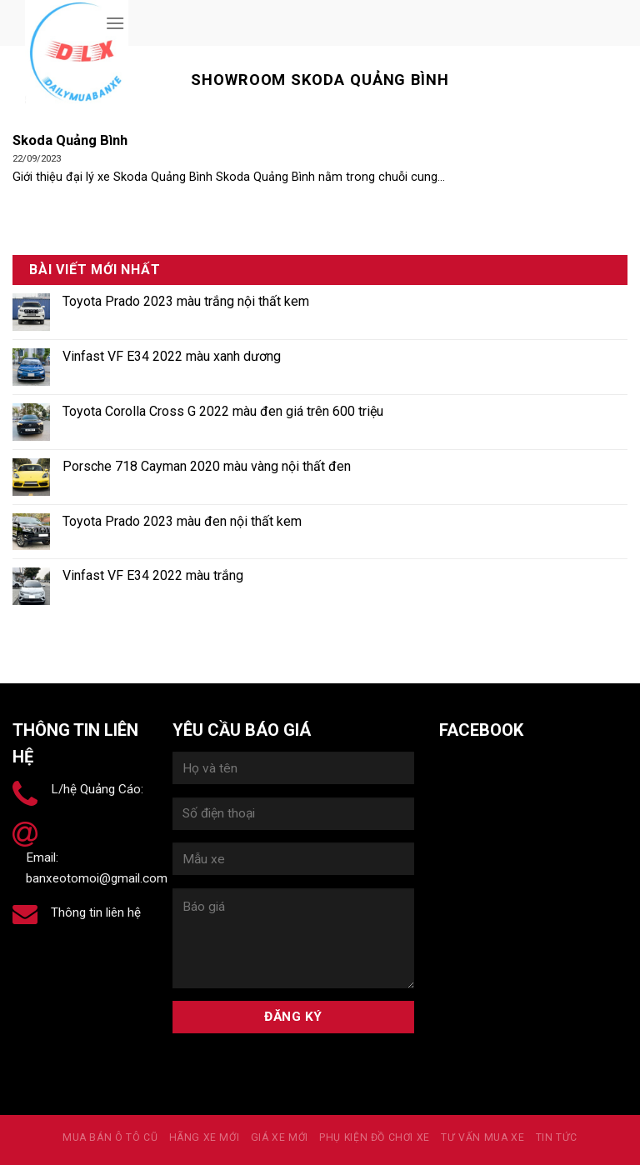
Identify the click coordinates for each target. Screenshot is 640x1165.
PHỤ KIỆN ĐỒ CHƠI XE (374, 1137)
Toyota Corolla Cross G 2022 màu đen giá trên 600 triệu (222, 411)
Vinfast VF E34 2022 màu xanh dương (171, 356)
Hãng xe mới (204, 1137)
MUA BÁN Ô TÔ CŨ (110, 1137)
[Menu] (115, 22)
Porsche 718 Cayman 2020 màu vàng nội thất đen (206, 466)
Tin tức (557, 1137)
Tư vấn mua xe (482, 1137)
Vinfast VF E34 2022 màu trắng (152, 575)
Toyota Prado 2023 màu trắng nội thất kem (185, 301)
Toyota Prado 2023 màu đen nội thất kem (182, 521)
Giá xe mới (279, 1137)
